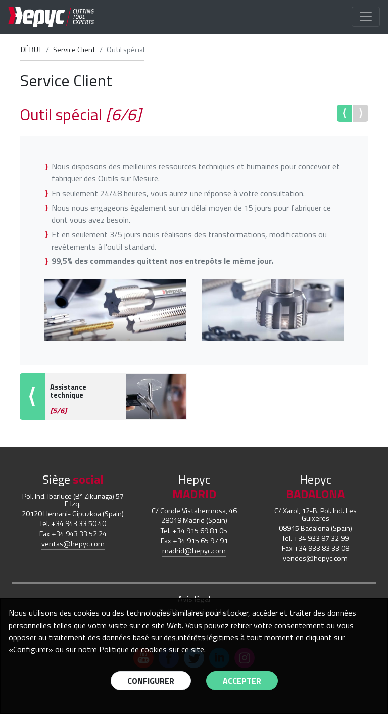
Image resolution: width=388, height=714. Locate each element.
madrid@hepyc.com (194, 550)
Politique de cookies (133, 649)
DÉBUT (31, 49)
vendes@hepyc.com (315, 558)
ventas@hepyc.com (73, 543)
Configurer (150, 681)
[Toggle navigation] (366, 17)
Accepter (242, 681)
